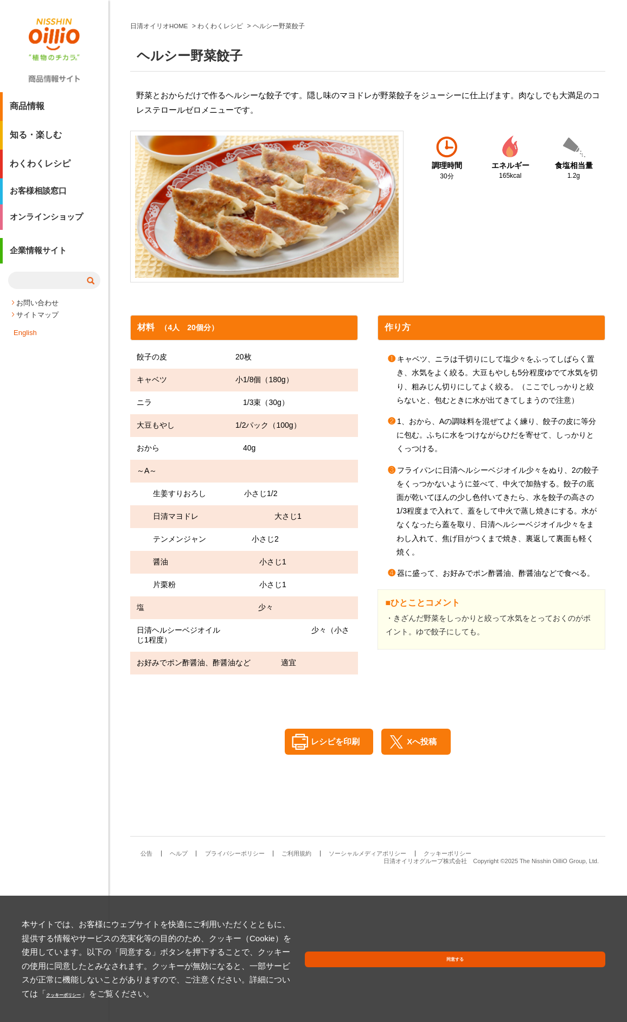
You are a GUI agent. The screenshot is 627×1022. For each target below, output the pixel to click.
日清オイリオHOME (159, 169)
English (25, 342)
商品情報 (27, 110)
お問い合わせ (37, 312)
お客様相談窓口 (40, 196)
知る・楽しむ (36, 139)
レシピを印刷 (331, 885)
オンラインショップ (49, 225)
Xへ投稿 (425, 885)
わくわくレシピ (40, 168)
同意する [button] (580, 981)
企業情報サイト (40, 262)
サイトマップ (37, 324)
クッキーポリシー (387, 993)
